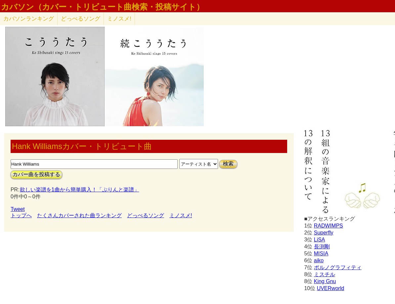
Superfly (323, 232)
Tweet (18, 209)
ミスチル (324, 274)
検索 (228, 164)
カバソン (28, 19)
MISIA (321, 253)
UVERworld (330, 288)
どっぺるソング (80, 19)
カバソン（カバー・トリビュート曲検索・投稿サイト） (102, 7)
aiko (319, 260)
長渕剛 (322, 246)
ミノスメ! (119, 19)
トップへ (21, 215)
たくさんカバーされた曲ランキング (79, 215)
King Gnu (325, 281)
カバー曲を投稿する (36, 174)
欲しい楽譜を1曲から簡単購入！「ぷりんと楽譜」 (79, 189)
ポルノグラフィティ (338, 267)
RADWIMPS (328, 225)
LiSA (319, 239)
